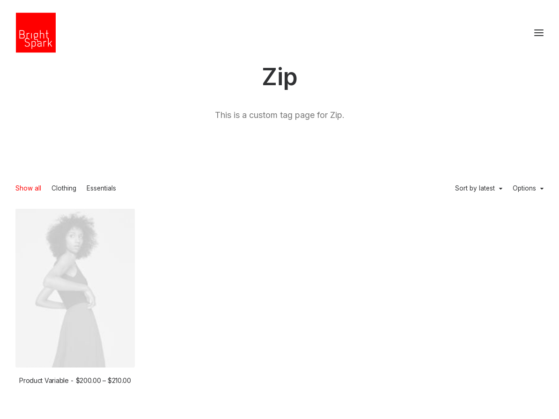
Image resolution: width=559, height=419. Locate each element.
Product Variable (75, 380)
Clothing (63, 188)
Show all (28, 188)
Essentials (101, 188)
